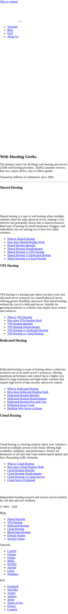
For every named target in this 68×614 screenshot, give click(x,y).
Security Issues (16, 538)
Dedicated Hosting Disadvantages (27, 398)
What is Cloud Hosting (20, 463)
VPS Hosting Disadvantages (23, 326)
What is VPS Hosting (19, 317)
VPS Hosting (14, 522)
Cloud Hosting (15, 528)
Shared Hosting (16, 519)
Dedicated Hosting (18, 525)
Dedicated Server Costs (20, 405)
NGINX (12, 564)
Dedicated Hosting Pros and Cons (26, 401)
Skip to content (9, 1)
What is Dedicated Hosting (23, 388)
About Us (12, 36)
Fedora (11, 557)
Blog (10, 30)
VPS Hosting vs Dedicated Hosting (27, 330)
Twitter (11, 593)
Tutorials (12, 26)
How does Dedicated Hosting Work (27, 391)
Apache (11, 567)
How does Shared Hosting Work (26, 242)
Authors (12, 596)
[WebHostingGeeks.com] (8, 491)
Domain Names (16, 535)
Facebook (12, 586)
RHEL (11, 560)
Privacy (11, 606)
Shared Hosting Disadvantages (25, 248)
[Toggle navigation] (20, 21)
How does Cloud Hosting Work (25, 467)
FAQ (10, 33)
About (11, 599)
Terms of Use (15, 602)
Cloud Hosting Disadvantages (24, 473)
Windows (12, 574)
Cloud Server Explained (21, 480)
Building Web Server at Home (24, 408)
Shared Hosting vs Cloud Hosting (26, 258)
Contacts (12, 609)
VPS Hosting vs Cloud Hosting (25, 333)
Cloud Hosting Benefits (21, 470)
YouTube (12, 589)
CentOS (12, 551)
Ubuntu (11, 554)
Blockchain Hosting (18, 532)
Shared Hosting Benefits (21, 245)
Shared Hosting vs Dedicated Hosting (29, 255)
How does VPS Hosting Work (24, 320)
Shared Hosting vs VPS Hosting (25, 251)
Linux (10, 570)
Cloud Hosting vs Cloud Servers (26, 476)
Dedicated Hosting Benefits (23, 395)
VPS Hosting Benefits (20, 323)
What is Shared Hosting (21, 238)
